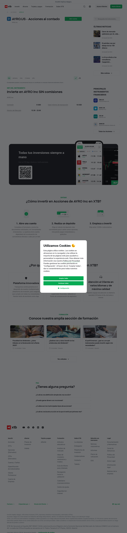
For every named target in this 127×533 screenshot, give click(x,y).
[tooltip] (63, 266)
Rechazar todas (63, 283)
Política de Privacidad (71, 261)
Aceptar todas (63, 278)
